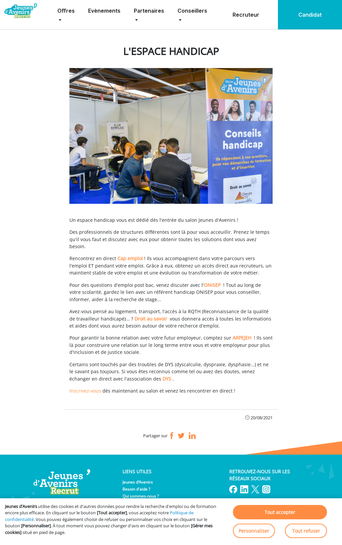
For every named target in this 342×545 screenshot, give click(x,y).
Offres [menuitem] (66, 10)
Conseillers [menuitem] (192, 10)
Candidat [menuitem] (310, 14)
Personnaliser (254, 531)
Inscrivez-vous (85, 391)
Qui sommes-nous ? (140, 496)
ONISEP (212, 285)
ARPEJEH (242, 338)
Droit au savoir (150, 319)
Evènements (104, 10)
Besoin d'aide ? (136, 489)
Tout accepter (280, 512)
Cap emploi (130, 258)
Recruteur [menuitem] (246, 14)
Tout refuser (306, 531)
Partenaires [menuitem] (149, 10)
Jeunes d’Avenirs (137, 482)
